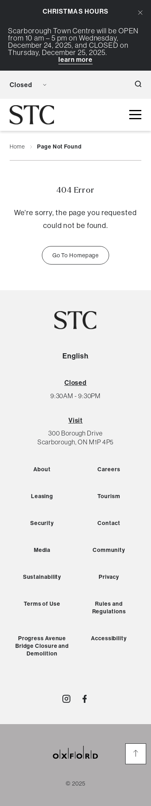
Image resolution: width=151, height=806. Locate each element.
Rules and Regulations (109, 607)
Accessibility (109, 638)
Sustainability (42, 576)
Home (17, 147)
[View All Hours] (75, 383)
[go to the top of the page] (136, 754)
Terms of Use (42, 603)
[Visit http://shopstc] (66, 699)
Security (42, 523)
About (42, 469)
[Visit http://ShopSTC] (85, 699)
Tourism (108, 496)
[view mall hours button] (28, 84)
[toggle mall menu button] (135, 115)
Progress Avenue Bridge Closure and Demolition (42, 646)
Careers (108, 469)
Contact (108, 523)
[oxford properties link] (76, 762)
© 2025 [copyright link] (75, 783)
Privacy (109, 576)
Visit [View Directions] (75, 420)
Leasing (42, 496)
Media (42, 550)
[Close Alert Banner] (140, 12)
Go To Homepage (75, 255)
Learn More (75, 59)
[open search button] (138, 84)
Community (109, 550)
